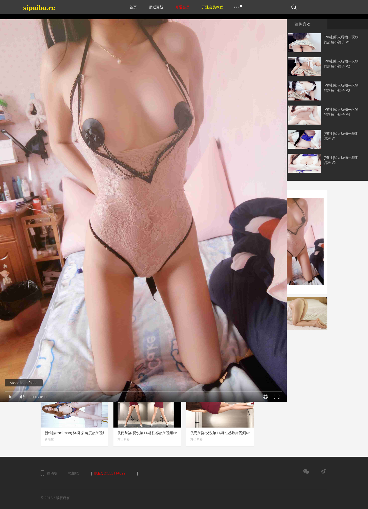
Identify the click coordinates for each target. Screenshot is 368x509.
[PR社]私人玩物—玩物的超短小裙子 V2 (341, 64)
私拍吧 (73, 473)
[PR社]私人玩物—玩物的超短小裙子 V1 (341, 39)
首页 (133, 7)
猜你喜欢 (302, 24)
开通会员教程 (212, 7)
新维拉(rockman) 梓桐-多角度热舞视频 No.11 (81, 432)
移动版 (52, 473)
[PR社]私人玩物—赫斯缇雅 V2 (341, 160)
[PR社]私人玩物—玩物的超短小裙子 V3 (341, 88)
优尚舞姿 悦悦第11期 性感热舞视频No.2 (222, 432)
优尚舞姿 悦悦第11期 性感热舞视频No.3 (149, 432)
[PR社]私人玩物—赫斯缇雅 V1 (341, 136)
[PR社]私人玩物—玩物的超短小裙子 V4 (341, 112)
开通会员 (182, 7)
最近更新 (156, 7)
